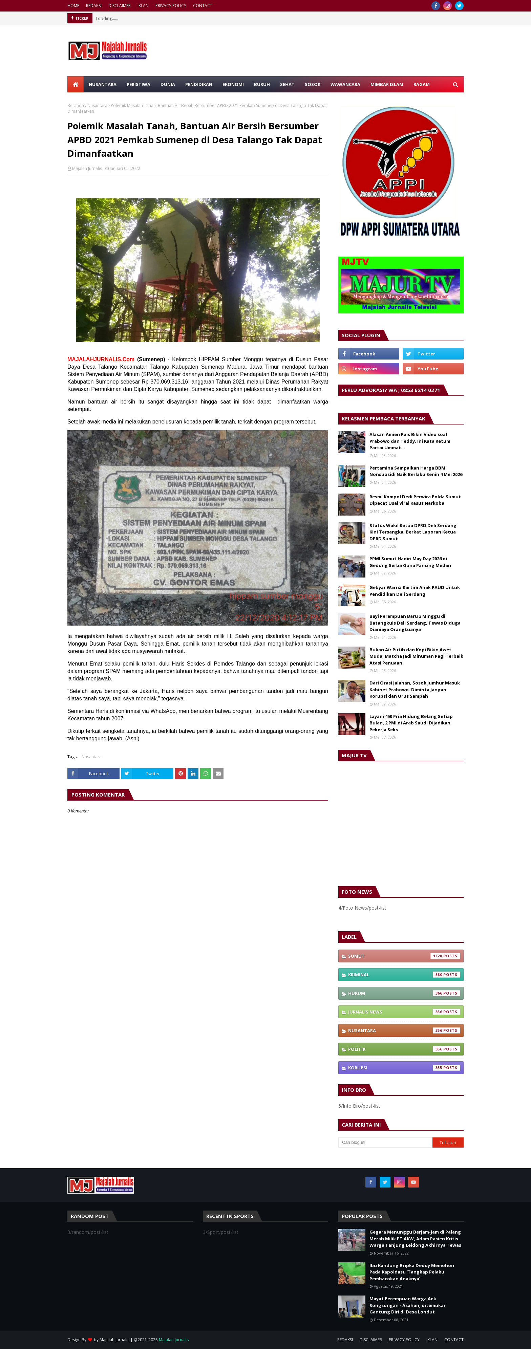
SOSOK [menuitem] (312, 84)
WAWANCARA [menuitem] (345, 84)
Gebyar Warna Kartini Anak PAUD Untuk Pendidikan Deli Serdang (414, 590)
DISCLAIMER (119, 5)
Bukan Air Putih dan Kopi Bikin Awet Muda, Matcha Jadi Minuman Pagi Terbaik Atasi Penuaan (416, 656)
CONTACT (202, 5)
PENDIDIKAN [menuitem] (198, 84)
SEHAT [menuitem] (287, 84)
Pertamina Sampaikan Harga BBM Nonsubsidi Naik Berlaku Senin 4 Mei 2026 (415, 471)
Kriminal (404, 975)
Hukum (404, 993)
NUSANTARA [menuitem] (102, 84)
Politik (404, 1049)
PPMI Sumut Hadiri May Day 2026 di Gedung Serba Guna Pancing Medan (410, 562)
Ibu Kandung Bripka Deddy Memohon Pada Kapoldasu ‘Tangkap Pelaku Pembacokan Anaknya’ (411, 1272)
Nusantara (97, 105)
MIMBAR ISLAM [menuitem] (386, 84)
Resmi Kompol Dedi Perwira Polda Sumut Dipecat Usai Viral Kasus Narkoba (415, 500)
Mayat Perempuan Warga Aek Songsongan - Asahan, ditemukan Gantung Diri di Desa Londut (408, 1305)
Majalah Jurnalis (87, 168)
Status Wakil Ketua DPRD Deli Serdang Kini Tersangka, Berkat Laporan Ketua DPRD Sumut (412, 532)
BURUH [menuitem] (262, 84)
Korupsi (404, 1068)
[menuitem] (75, 84)
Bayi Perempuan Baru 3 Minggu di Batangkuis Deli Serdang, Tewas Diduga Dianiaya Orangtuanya (415, 622)
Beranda (75, 105)
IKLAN (143, 5)
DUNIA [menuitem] (168, 84)
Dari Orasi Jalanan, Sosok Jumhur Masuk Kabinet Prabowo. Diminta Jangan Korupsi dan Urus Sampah (414, 689)
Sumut (404, 956)
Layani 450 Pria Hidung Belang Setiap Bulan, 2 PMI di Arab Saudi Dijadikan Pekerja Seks (411, 723)
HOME (73, 5)
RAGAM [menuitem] (421, 84)
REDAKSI (94, 5)
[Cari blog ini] (385, 1142)
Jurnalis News (404, 1012)
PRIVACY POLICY (170, 5)
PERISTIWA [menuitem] (138, 84)
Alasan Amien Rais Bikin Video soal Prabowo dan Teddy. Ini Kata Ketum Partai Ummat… (409, 441)
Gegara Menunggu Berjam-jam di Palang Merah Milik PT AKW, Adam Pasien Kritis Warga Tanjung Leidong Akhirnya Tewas (415, 1238)
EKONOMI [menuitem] (233, 84)
